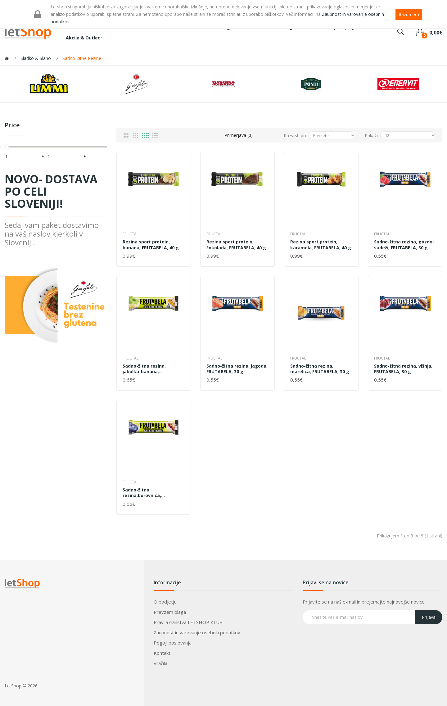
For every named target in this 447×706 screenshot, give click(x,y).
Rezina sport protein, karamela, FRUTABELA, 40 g (320, 244)
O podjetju (165, 602)
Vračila (160, 663)
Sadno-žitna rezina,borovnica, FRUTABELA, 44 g (142, 492)
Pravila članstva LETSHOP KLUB (188, 622)
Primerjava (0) (238, 135)
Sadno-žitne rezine (81, 58)
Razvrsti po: (295, 135)
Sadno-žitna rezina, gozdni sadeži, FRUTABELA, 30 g (404, 244)
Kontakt (162, 653)
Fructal (130, 234)
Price (12, 125)
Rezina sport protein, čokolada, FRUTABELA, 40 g (236, 244)
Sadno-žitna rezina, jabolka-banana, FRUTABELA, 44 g (144, 368)
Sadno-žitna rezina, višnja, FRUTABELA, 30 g (403, 368)
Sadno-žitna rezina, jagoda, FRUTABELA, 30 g (237, 368)
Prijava (429, 617)
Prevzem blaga (170, 612)
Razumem (409, 14)
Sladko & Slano (35, 58)
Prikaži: (372, 135)
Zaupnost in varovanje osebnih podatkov (197, 632)
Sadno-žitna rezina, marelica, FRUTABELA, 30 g (319, 368)
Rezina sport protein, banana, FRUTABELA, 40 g (151, 244)
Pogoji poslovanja (173, 643)
